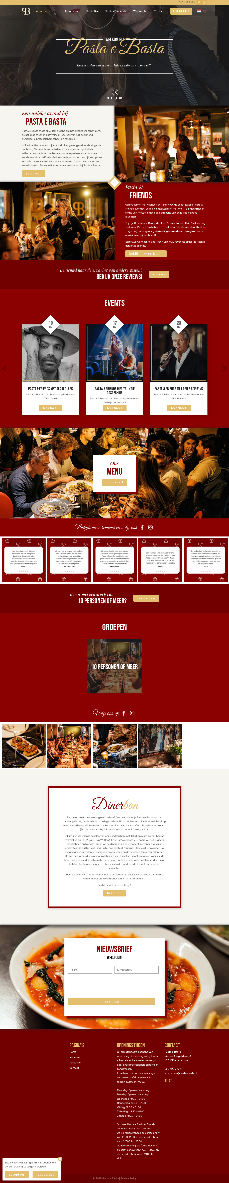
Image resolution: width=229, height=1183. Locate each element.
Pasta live (92, 11)
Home (72, 1051)
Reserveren (180, 11)
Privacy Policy (128, 1178)
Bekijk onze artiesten (146, 254)
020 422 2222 (173, 1068)
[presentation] (93, 982)
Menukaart (72, 11)
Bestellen (114, 893)
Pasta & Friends (116, 11)
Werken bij (140, 11)
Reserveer (33, 173)
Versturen (111, 1001)
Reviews (159, 274)
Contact (159, 11)
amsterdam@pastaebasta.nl (181, 1073)
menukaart (114, 482)
